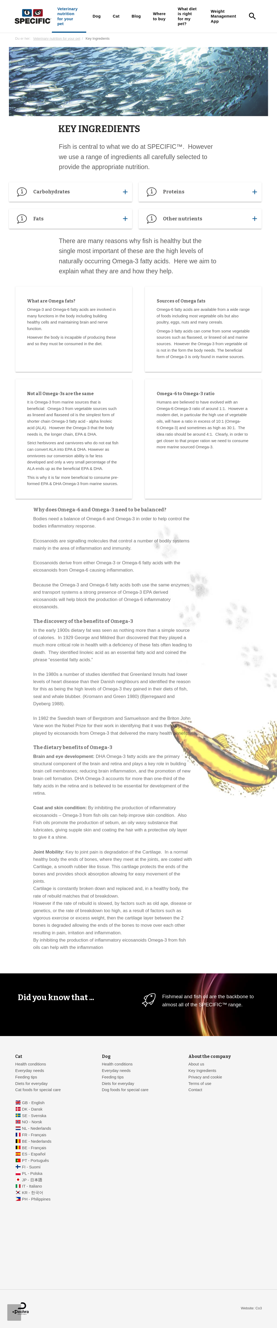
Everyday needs (29, 1070)
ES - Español (33, 1154)
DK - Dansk (32, 1109)
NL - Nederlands (36, 1128)
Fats (70, 219)
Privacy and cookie (205, 1077)
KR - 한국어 (32, 1193)
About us (196, 1064)
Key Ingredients (202, 1070)
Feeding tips (26, 1077)
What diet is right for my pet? (187, 16)
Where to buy (159, 16)
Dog (97, 16)
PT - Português (35, 1160)
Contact (195, 1090)
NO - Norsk (32, 1122)
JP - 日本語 (32, 1180)
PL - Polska (32, 1173)
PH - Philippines (36, 1199)
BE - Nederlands (36, 1141)
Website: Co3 (251, 1308)
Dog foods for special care (125, 1090)
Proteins (200, 192)
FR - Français (34, 1135)
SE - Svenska (34, 1116)
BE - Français (34, 1148)
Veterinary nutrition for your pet (67, 16)
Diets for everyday (31, 1083)
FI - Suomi (31, 1167)
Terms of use (199, 1083)
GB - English (33, 1103)
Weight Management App (223, 16)
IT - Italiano (32, 1186)
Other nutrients (200, 219)
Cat (116, 16)
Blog (136, 16)
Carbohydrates (70, 192)
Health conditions (30, 1064)
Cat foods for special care (38, 1090)
